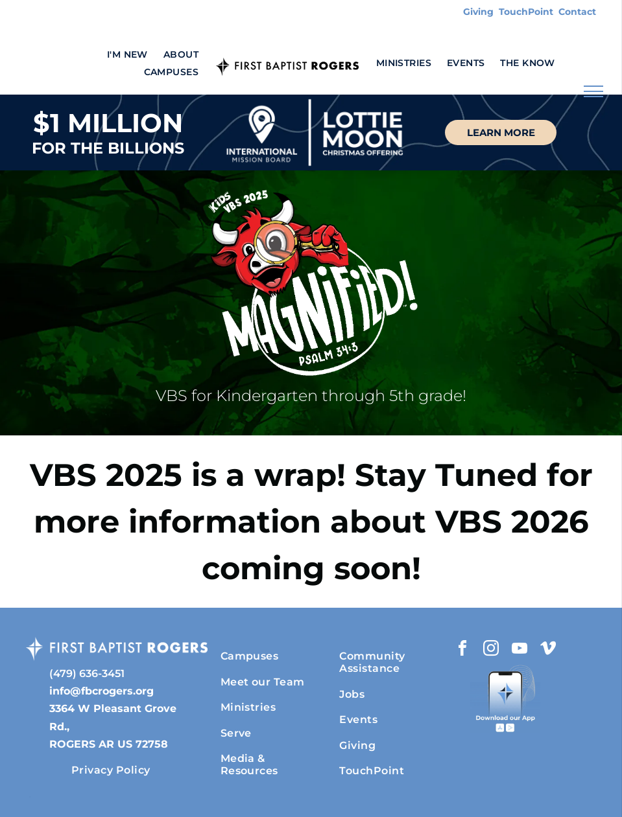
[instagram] (491, 650)
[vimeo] (548, 650)
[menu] (593, 91)
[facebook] (462, 650)
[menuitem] (127, 54)
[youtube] (519, 650)
